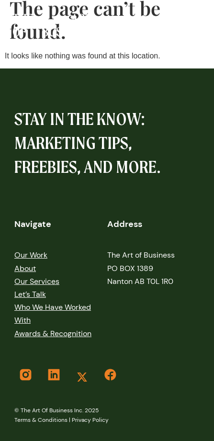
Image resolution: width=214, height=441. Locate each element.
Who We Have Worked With (52, 313)
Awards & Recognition (52, 333)
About (25, 268)
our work (30, 255)
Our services (36, 281)
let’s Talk (30, 294)
